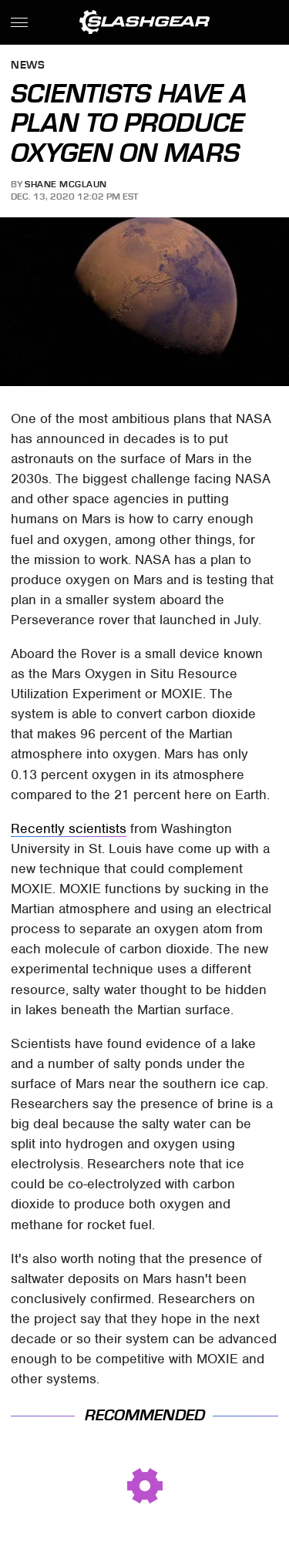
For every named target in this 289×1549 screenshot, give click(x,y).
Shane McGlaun (66, 184)
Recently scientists (68, 828)
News (28, 66)
